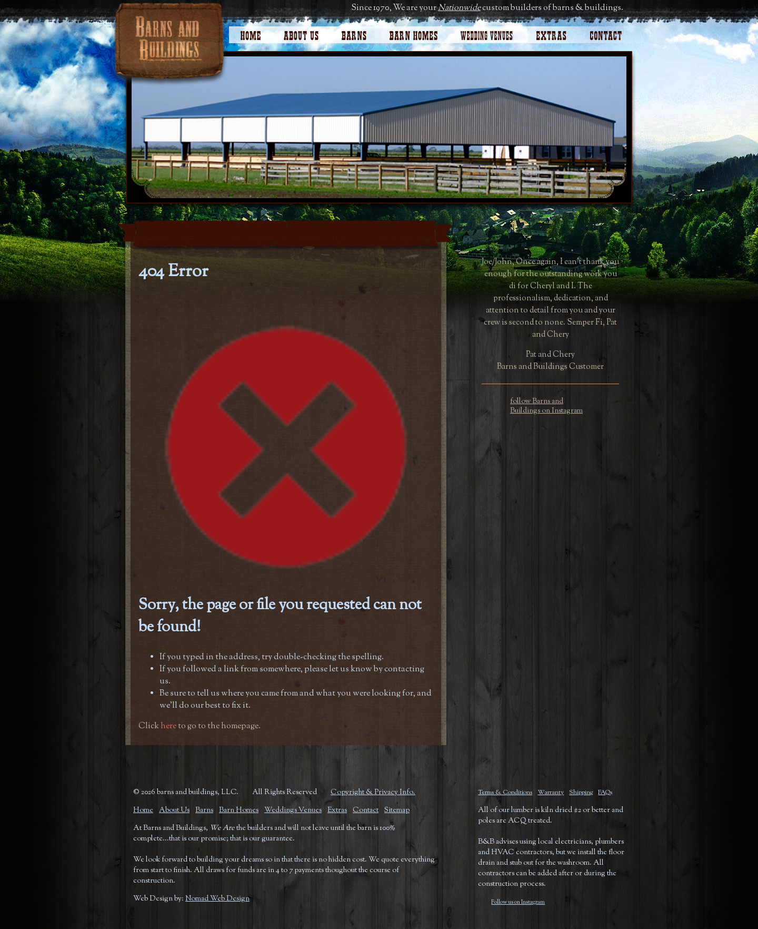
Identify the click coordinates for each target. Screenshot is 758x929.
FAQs (605, 792)
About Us (301, 33)
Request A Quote (550, 229)
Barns (204, 810)
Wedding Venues (486, 33)
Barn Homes (413, 33)
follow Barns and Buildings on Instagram (546, 406)
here (168, 726)
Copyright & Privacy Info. (373, 792)
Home (251, 33)
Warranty (550, 792)
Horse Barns (354, 33)
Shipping (581, 792)
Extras (551, 33)
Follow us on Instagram (518, 902)
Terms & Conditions (505, 792)
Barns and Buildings (169, 43)
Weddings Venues (293, 810)
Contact (611, 33)
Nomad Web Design (217, 899)
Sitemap (397, 810)
